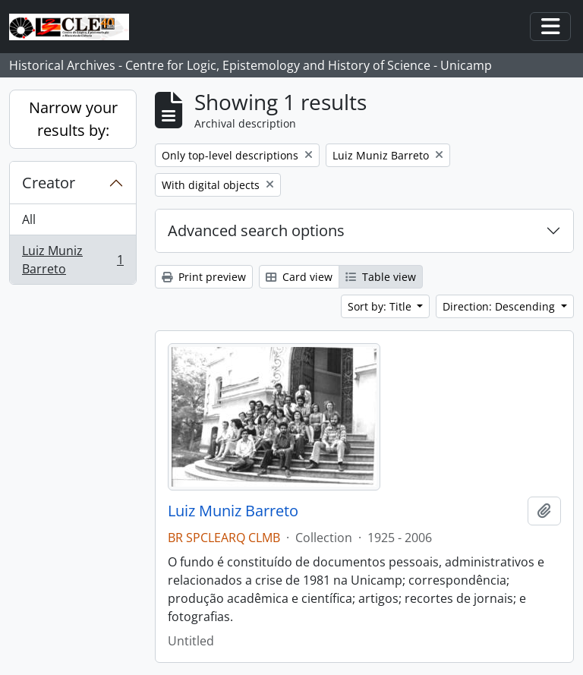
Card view (299, 277)
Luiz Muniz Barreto (72, 259)
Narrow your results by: (73, 118)
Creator (48, 182)
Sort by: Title (381, 306)
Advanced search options (256, 230)
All (29, 219)
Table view (380, 277)
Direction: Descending (500, 306)
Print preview (204, 277)
